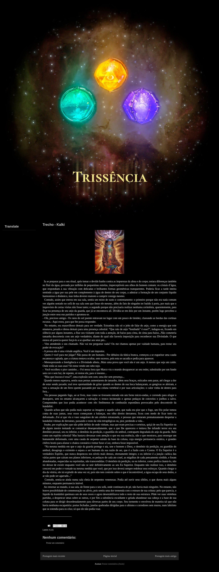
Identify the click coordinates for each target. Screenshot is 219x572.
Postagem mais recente (54, 556)
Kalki (51, 530)
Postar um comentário (55, 543)
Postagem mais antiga (165, 556)
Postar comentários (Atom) (113, 564)
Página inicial (110, 556)
